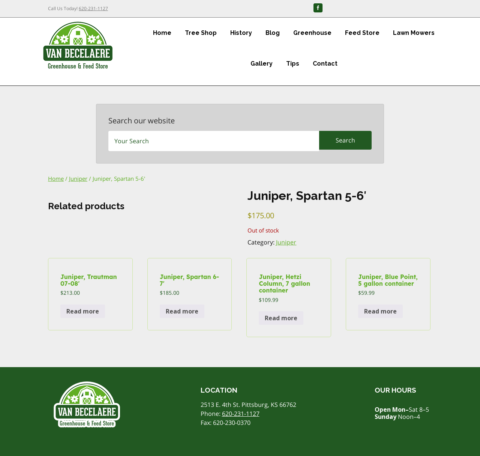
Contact (325, 63)
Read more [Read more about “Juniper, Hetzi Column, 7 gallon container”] (281, 318)
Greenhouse (312, 32)
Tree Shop (201, 32)
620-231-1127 (93, 8)
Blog (273, 32)
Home (162, 32)
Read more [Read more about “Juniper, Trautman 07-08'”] (82, 311)
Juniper (78, 178)
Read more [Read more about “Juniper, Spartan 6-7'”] (182, 311)
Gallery (261, 63)
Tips (292, 63)
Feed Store (362, 32)
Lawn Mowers (414, 32)
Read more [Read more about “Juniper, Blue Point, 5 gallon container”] (380, 311)
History (241, 32)
